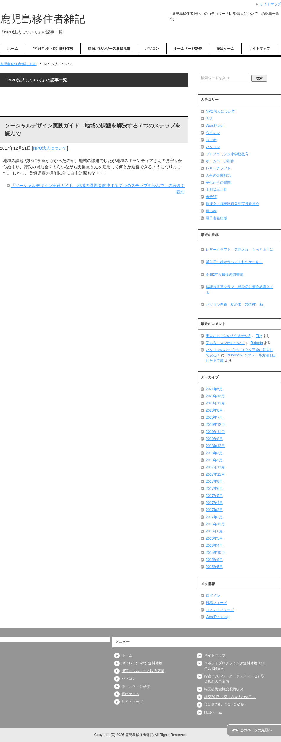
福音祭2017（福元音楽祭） (226, 705)
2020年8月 (214, 410)
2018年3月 (214, 453)
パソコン (152, 49)
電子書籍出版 (216, 218)
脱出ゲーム (225, 49)
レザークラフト (218, 168)
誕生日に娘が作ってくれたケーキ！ (234, 262)
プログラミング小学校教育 (227, 154)
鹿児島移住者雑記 (42, 19)
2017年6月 (214, 489)
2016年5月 (214, 538)
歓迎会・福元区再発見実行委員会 (232, 204)
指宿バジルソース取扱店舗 (109, 49)
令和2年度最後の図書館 (224, 274)
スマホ (211, 140)
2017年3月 (214, 510)
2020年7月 (214, 417)
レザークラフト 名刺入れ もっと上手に (239, 249)
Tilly (259, 336)
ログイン (213, 596)
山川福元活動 (216, 190)
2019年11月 (215, 432)
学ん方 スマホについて (225, 343)
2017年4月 (214, 503)
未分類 (211, 197)
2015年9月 (214, 560)
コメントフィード (220, 610)
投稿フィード (216, 603)
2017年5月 (214, 496)
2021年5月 (214, 389)
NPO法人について (50, 148)
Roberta (256, 343)
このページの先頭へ (256, 730)
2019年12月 (215, 425)
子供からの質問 (218, 182)
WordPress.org (218, 617)
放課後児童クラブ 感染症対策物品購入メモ (239, 289)
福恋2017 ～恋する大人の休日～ (230, 697)
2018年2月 (214, 460)
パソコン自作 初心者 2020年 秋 (235, 305)
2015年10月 (215, 553)
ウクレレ (213, 133)
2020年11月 (215, 403)
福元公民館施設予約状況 (223, 689)
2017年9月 (214, 481)
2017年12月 (215, 467)
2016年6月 (214, 531)
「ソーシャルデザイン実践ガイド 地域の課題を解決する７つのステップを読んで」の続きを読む (98, 188)
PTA (209, 118)
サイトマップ (259, 49)
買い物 (211, 211)
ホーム (12, 49)
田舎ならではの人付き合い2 (228, 336)
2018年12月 (215, 446)
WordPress (214, 126)
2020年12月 (215, 396)
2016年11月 (215, 524)
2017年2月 (214, 517)
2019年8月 (214, 439)
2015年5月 (214, 567)
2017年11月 (215, 474)
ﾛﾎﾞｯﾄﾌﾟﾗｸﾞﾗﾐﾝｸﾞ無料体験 (53, 49)
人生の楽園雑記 (218, 175)
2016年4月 (214, 545)
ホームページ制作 (188, 49)
